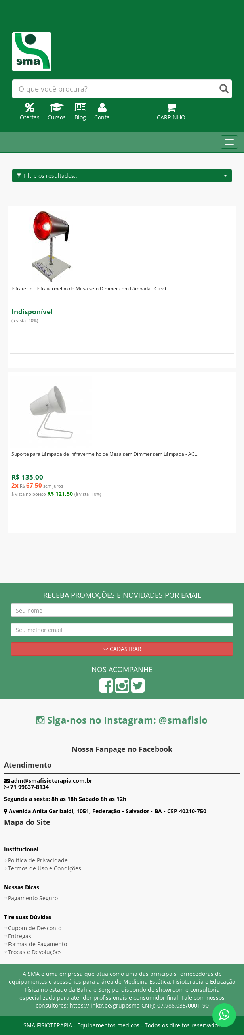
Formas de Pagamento (37, 944)
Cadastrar (122, 649)
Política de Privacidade (38, 860)
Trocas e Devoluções (35, 952)
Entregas (19, 936)
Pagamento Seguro (33, 898)
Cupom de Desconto (34, 928)
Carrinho (171, 113)
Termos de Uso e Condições (44, 868)
